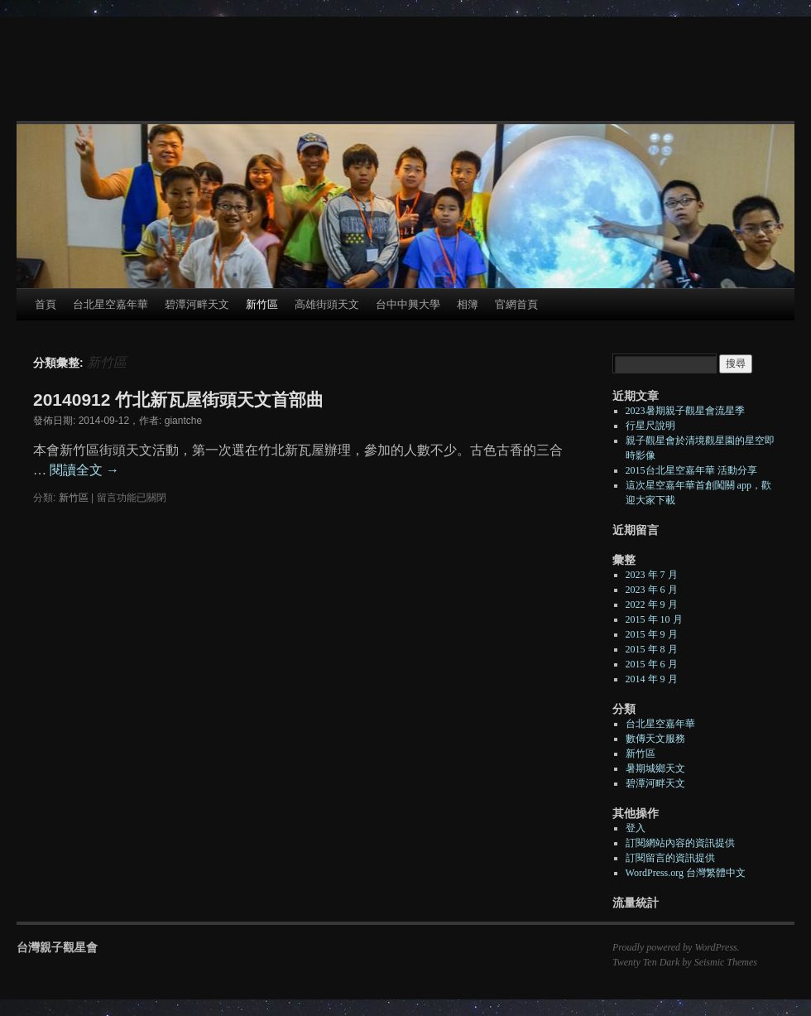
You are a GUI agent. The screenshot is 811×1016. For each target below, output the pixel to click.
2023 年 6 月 (652, 589)
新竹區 (262, 304)
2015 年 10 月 (654, 619)
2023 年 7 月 (652, 574)
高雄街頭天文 (327, 304)
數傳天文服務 (655, 738)
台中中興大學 (408, 304)
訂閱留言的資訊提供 (670, 858)
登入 (635, 828)
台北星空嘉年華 (110, 304)
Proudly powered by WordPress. (676, 947)
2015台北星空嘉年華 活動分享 (691, 470)
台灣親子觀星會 (57, 947)
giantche (183, 420)
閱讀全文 (84, 470)
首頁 (45, 304)
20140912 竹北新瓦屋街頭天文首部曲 (178, 399)
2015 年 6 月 (652, 664)
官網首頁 (516, 304)
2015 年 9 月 (652, 634)
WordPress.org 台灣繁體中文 (686, 873)
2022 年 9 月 (652, 604)
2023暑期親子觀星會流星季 (685, 411)
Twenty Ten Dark (645, 962)
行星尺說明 (650, 425)
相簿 (467, 304)
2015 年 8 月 (652, 649)
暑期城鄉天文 (655, 768)
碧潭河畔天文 (197, 304)
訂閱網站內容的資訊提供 (680, 843)
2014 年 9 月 (652, 679)
